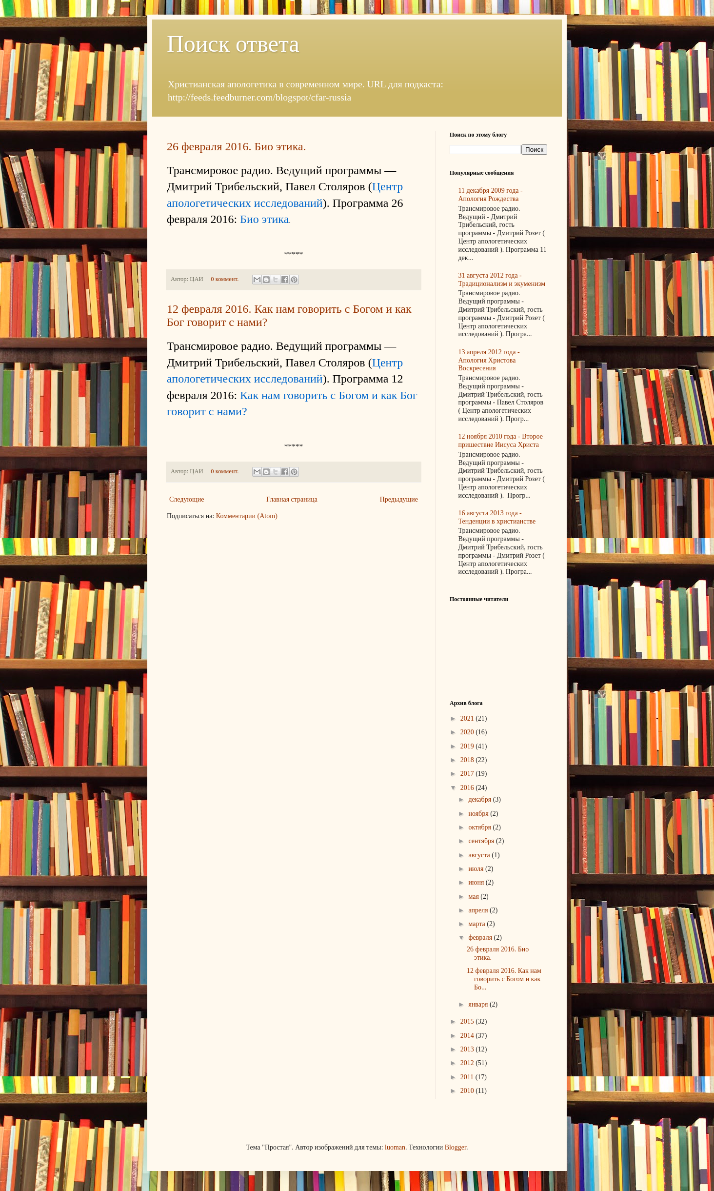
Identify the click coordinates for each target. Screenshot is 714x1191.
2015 (468, 1021)
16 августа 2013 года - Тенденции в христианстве (497, 517)
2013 (468, 1049)
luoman (395, 1147)
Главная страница (291, 499)
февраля (481, 937)
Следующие (186, 499)
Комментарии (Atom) (247, 516)
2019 (468, 746)
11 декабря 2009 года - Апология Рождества (490, 194)
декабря (480, 799)
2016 (468, 787)
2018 (468, 760)
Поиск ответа (233, 44)
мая (474, 896)
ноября (479, 813)
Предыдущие (399, 499)
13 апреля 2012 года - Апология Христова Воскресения (489, 360)
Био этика (264, 219)
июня (476, 882)
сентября (482, 841)
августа (480, 855)
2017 (468, 773)
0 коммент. (224, 279)
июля (476, 868)
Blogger (455, 1147)
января (479, 1004)
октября (480, 827)
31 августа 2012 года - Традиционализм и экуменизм (502, 279)
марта (477, 924)
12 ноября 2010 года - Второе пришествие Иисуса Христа (500, 440)
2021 (468, 718)
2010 (468, 1090)
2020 (468, 732)
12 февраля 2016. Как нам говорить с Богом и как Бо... (504, 979)
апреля (479, 910)
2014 (468, 1035)
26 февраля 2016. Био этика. (236, 146)
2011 (468, 1077)
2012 (468, 1063)
